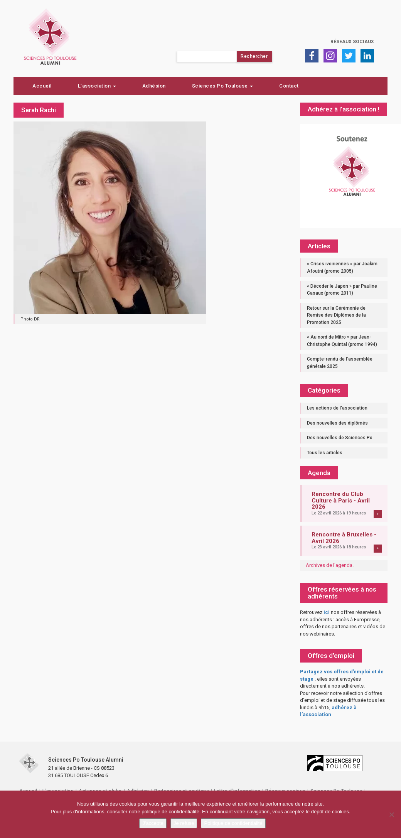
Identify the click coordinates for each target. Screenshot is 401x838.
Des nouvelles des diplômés (337, 423)
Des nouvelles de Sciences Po (339, 437)
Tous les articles (324, 452)
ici (326, 612)
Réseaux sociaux (352, 41)
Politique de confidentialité (233, 823)
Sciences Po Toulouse (222, 86)
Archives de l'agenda (329, 565)
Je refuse (184, 823)
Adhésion (154, 86)
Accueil (42, 86)
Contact (289, 86)
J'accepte (152, 823)
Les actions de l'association (337, 408)
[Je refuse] (391, 814)
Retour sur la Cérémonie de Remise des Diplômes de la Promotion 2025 (336, 315)
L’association (97, 86)
